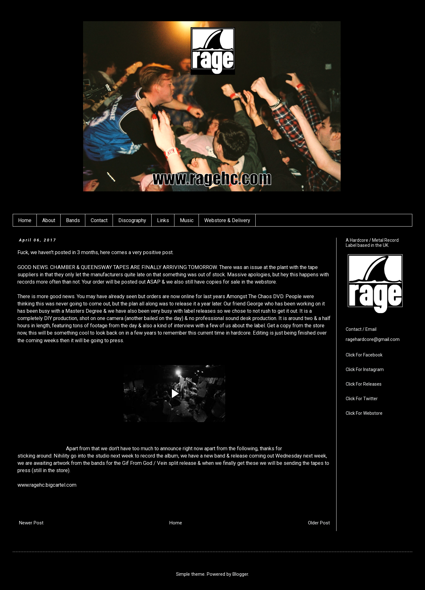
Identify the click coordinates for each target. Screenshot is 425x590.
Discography (132, 220)
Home (24, 220)
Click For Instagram (365, 369)
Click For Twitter (362, 398)
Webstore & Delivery (227, 220)
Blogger (240, 574)
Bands (73, 220)
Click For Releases (364, 384)
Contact (99, 220)
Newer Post (31, 523)
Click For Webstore (364, 413)
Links (163, 220)
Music (186, 220)
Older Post (319, 523)
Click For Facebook (364, 354)
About (48, 220)
